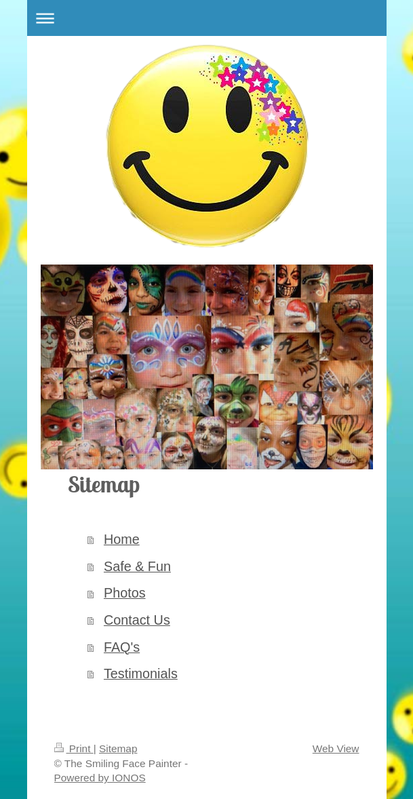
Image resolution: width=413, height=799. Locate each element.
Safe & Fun (137, 566)
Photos (125, 592)
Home (122, 539)
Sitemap (118, 748)
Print (74, 748)
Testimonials (141, 673)
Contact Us (137, 619)
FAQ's (122, 647)
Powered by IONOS (100, 777)
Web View (336, 748)
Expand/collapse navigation (207, 18)
